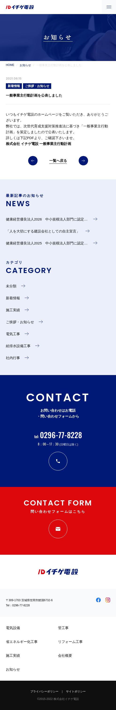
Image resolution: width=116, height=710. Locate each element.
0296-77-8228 (21, 605)
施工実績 (13, 655)
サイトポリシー (76, 691)
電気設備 (13, 628)
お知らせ (25, 65)
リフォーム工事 (70, 642)
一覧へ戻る (58, 161)
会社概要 (65, 655)
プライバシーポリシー (44, 691)
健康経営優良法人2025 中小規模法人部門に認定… (47, 243)
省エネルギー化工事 (22, 642)
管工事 (63, 628)
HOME (10, 65)
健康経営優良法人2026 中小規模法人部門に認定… (47, 219)
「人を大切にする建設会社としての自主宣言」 (43, 231)
